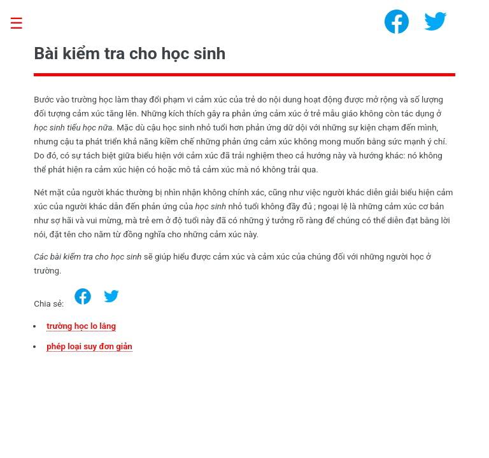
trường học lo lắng (81, 326)
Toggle (23, 24)
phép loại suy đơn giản (89, 346)
